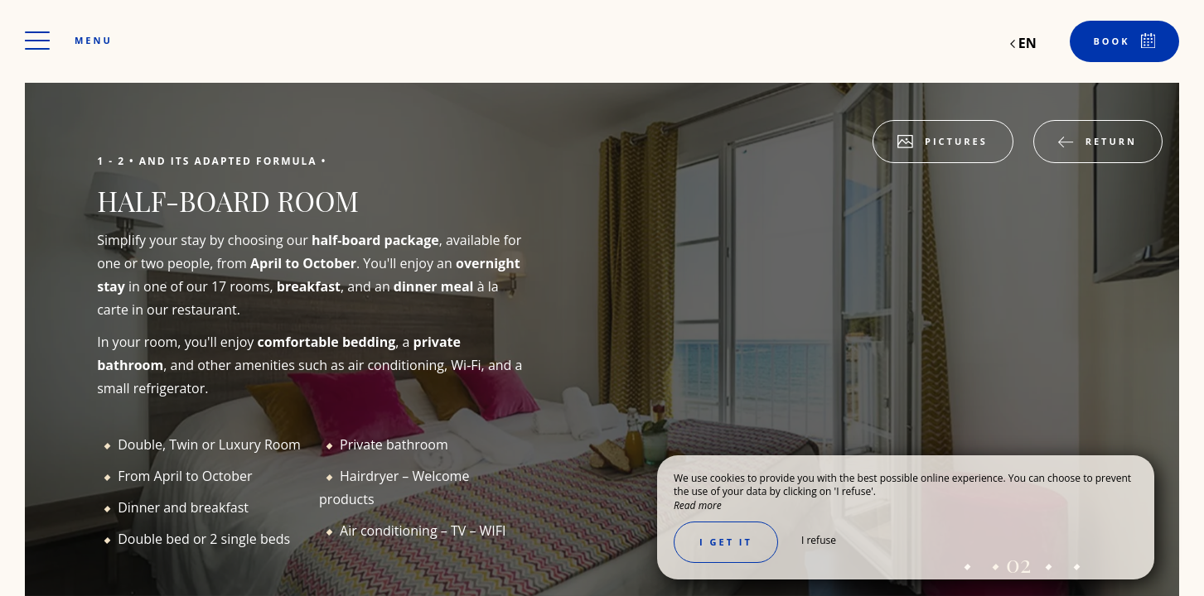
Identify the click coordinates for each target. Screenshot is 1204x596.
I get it (725, 542)
